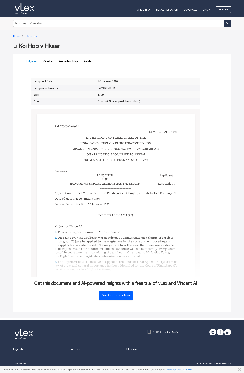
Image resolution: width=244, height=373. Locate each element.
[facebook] (220, 332)
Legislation (19, 349)
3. (56, 262)
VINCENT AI (144, 9)
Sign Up (223, 9)
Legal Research (167, 9)
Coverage (190, 9)
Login (206, 9)
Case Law (75, 349)
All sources (132, 349)
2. (56, 237)
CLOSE (238, 370)
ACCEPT (187, 369)
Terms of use (19, 363)
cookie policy (173, 369)
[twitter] (212, 332)
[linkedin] (227, 332)
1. (56, 232)
